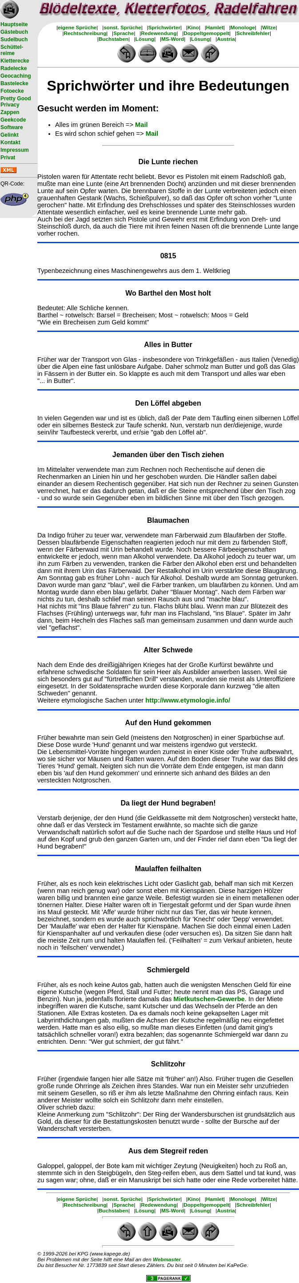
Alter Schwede (168, 650)
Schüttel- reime (11, 50)
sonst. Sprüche (122, 27)
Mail (141, 124)
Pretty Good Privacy (15, 101)
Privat (7, 157)
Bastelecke (14, 83)
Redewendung (158, 33)
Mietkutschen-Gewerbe (208, 999)
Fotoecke (12, 91)
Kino (193, 27)
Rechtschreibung (85, 33)
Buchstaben (113, 39)
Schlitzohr (168, 1064)
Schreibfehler (253, 33)
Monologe (243, 27)
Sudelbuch (14, 39)
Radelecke (13, 68)
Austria (226, 39)
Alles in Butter (168, 344)
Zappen (10, 112)
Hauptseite (14, 24)
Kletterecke (14, 61)
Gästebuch (14, 32)
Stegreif (173, 1151)
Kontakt (10, 142)
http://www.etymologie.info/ (187, 700)
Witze (269, 27)
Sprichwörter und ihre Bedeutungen (168, 86)
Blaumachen (168, 520)
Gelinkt (9, 135)
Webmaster (167, 1259)
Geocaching (15, 76)
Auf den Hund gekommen (168, 722)
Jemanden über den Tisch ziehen (168, 454)
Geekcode (13, 120)
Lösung (145, 39)
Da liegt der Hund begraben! (167, 803)
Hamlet (214, 27)
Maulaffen (152, 868)
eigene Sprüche (77, 27)
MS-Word (172, 39)
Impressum (14, 150)
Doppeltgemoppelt (206, 33)
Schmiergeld (168, 970)
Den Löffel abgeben (168, 403)
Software (11, 127)
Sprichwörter (164, 27)
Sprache (123, 33)
